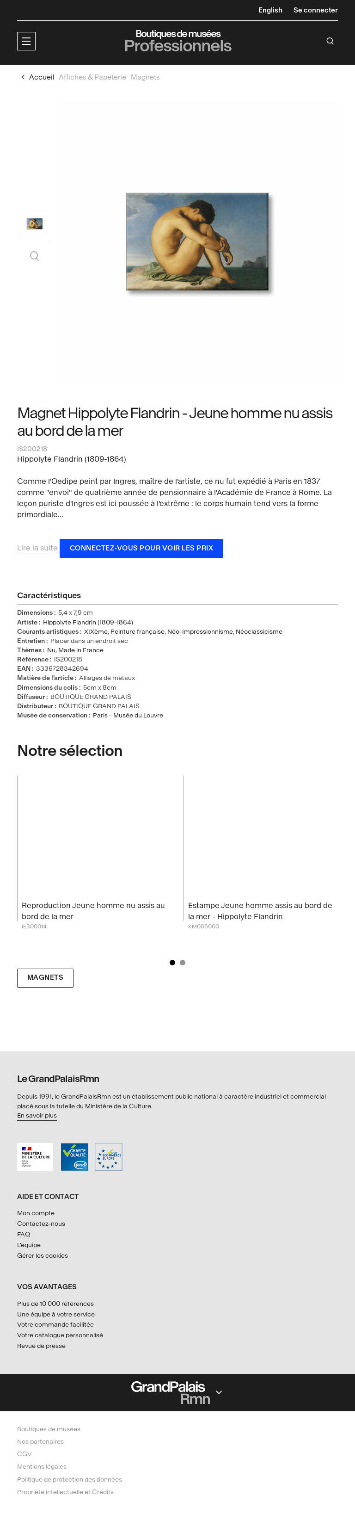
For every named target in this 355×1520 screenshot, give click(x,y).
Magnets (45, 979)
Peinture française (137, 633)
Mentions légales (42, 1467)
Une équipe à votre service (56, 1314)
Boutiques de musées (48, 1429)
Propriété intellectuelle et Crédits (65, 1492)
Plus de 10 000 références (55, 1304)
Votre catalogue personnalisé (60, 1335)
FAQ (23, 1234)
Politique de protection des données (69, 1480)
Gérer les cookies (42, 1256)
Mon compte (36, 1213)
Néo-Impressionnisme (200, 633)
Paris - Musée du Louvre (128, 716)
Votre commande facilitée (55, 1325)
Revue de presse (41, 1346)
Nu (51, 651)
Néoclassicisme (259, 633)
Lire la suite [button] (37, 549)
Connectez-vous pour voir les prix (142, 549)
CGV (24, 1454)
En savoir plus (37, 1115)
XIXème (96, 633)
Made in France (81, 651)
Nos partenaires (40, 1442)
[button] (26, 41)
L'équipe (29, 1245)
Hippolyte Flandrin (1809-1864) (88, 623)
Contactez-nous (41, 1224)
